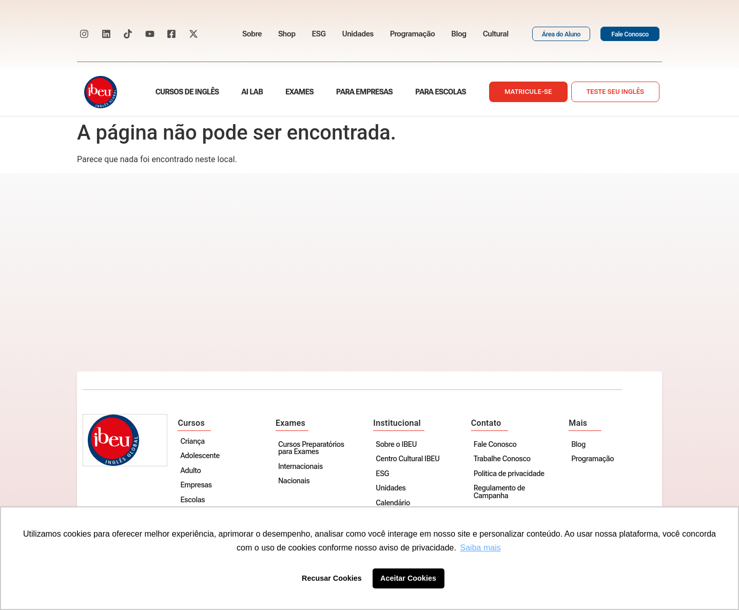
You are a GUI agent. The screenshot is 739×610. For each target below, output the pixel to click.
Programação (412, 33)
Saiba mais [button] (480, 547)
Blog (458, 33)
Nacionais (294, 481)
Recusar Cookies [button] (332, 578)
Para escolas (440, 92)
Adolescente (201, 456)
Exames (299, 92)
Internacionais (301, 467)
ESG (319, 33)
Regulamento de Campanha (500, 492)
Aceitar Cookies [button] (408, 578)
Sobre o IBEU (397, 445)
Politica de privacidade (509, 474)
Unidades (357, 33)
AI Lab (252, 92)
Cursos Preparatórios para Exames (312, 449)
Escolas (194, 500)
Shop (287, 33)
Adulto (192, 471)
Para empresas (364, 92)
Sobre (252, 33)
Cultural (496, 33)
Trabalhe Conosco (502, 459)
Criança (194, 442)
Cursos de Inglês (187, 92)
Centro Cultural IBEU (408, 459)
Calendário (394, 503)
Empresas (197, 485)
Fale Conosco (495, 445)
